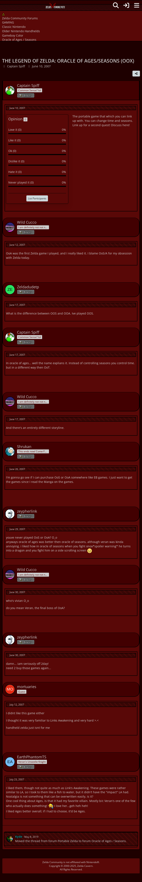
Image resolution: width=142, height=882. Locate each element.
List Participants (37, 198)
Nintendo (91, 862)
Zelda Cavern (85, 866)
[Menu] (136, 5)
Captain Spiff (16, 66)
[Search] (116, 5)
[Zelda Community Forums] (55, 6)
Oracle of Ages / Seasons (109, 841)
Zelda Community (52, 862)
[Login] (126, 5)
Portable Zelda (68, 841)
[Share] (136, 73)
